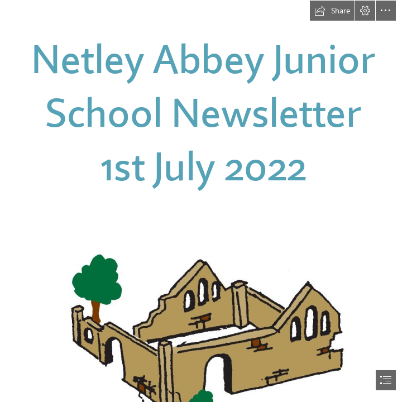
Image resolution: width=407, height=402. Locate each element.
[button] (332, 11)
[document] (203, 201)
